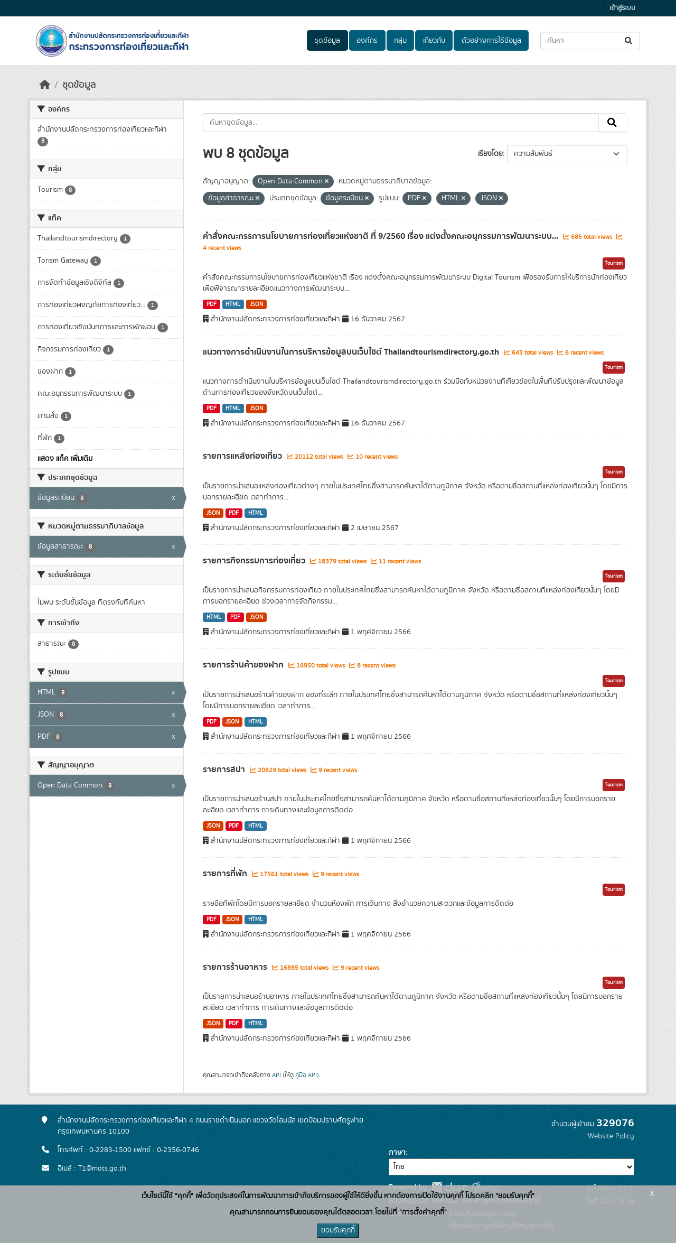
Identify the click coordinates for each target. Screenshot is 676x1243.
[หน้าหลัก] (45, 85)
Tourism (614, 263)
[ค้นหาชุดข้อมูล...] (590, 41)
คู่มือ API (306, 1075)
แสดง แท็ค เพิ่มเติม (64, 458)
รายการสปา (225, 769)
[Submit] (629, 41)
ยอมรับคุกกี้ (338, 1230)
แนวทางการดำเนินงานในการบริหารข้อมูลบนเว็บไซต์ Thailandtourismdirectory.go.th (352, 352)
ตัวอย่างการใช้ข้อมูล (491, 40)
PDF (211, 304)
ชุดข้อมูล (327, 40)
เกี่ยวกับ (434, 40)
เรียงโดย (490, 154)
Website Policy (611, 1136)
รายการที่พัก (226, 873)
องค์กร (367, 40)
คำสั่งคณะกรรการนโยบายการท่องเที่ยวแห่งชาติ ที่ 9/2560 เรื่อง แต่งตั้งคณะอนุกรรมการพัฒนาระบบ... (381, 236)
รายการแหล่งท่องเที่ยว (243, 456)
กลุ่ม (400, 40)
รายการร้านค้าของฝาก (244, 665)
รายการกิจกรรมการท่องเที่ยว (255, 561)
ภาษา (397, 1152)
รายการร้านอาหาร (236, 967)
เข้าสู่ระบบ (622, 8)
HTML (233, 304)
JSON (256, 304)
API (276, 1075)
